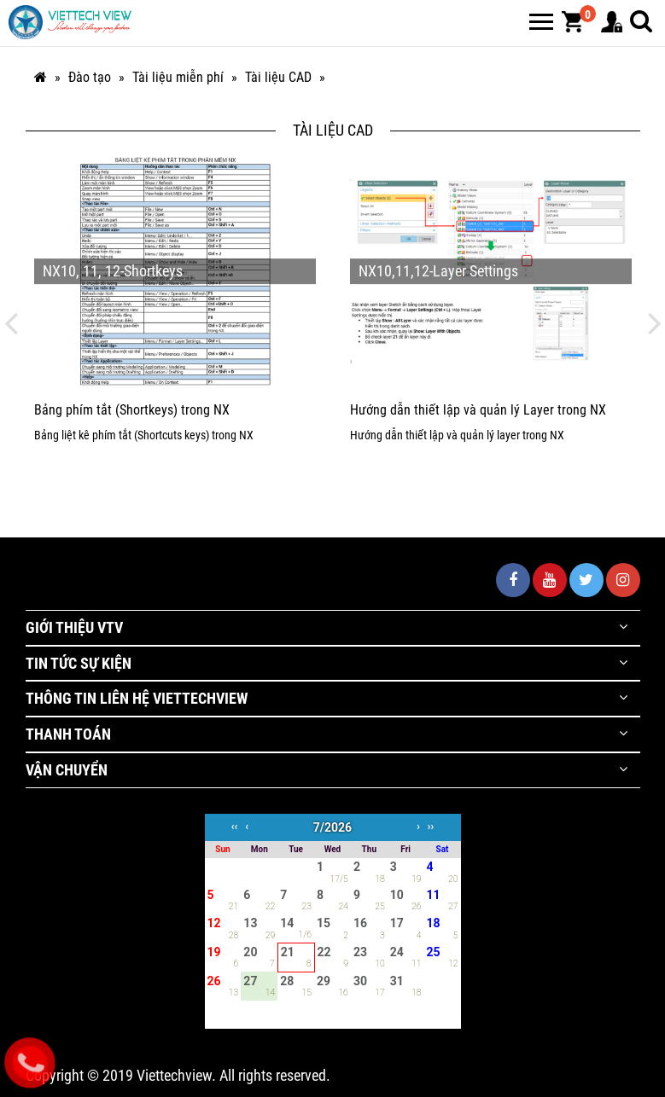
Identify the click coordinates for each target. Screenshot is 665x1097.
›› (431, 827)
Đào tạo (89, 77)
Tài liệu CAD (278, 77)
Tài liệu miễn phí (178, 77)
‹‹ (234, 827)
